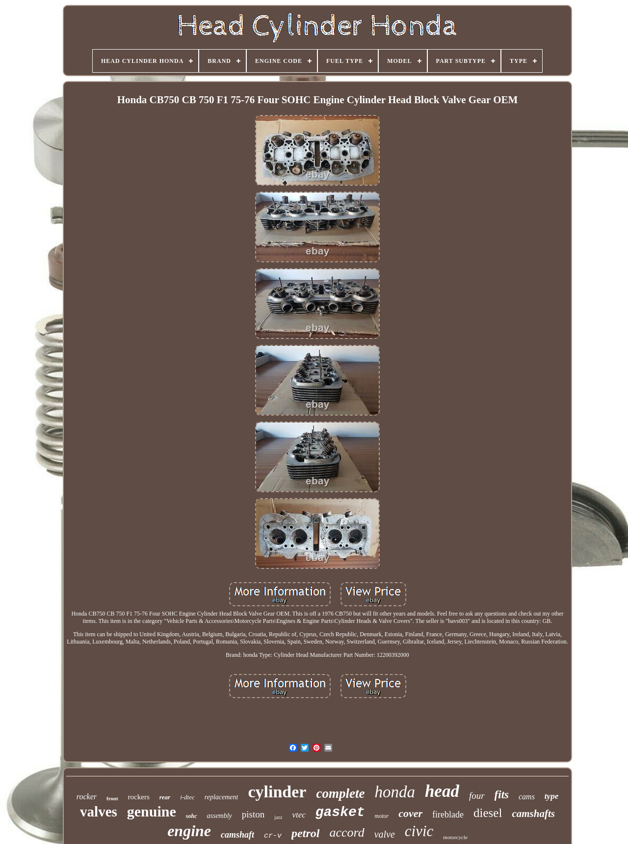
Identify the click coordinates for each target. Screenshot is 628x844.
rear (164, 797)
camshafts (533, 813)
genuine (151, 811)
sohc (191, 816)
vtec (298, 814)
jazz (278, 817)
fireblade (448, 814)
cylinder (277, 792)
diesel (487, 812)
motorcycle (455, 837)
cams (527, 796)
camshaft (237, 835)
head (442, 791)
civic (419, 831)
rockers (139, 797)
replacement (221, 797)
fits (502, 794)
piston (253, 814)
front (112, 798)
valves (98, 811)
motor (382, 816)
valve (384, 834)
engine (189, 831)
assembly (219, 815)
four (477, 795)
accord (346, 832)
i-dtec (187, 797)
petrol (305, 833)
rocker (87, 796)
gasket (340, 812)
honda (394, 792)
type (551, 796)
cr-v (273, 836)
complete (340, 793)
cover (410, 813)
